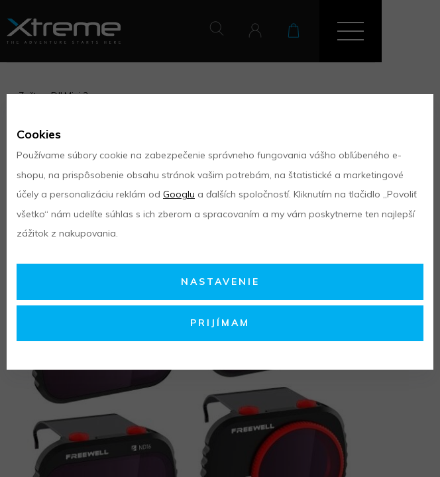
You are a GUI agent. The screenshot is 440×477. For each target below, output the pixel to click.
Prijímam (220, 323)
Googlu (179, 194)
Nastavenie (220, 282)
